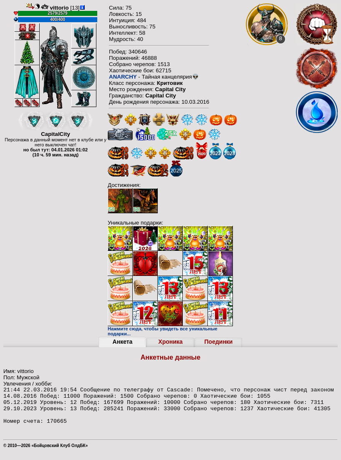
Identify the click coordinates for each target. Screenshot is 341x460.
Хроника (170, 341)
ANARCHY (123, 77)
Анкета (123, 341)
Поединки (219, 341)
